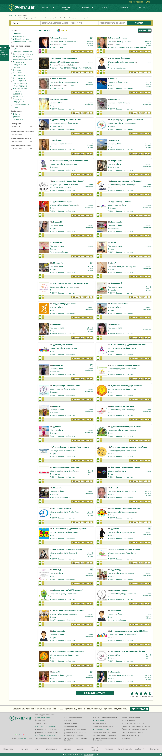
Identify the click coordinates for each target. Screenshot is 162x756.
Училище (54, 450)
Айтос (54, 249)
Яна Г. (113, 263)
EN (24, 735)
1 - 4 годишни (18, 75)
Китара (72, 614)
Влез (149, 1)
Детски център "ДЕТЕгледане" (68, 590)
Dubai (54, 617)
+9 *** (63, 620)
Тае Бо (125, 82)
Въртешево (56, 474)
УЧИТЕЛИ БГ (23, 738)
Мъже (16, 116)
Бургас (111, 392)
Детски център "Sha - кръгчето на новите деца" (74, 283)
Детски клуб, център (58, 123)
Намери (87, 7)
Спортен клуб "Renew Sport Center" (68, 181)
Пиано (65, 205)
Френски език (78, 532)
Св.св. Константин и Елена (62, 188)
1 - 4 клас (16, 67)
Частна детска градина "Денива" (126, 549)
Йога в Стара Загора (26, 18)
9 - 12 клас (16, 72)
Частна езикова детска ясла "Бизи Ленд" (129, 447)
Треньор (111, 82)
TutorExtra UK (125, 749)
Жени (15, 114)
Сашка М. (115, 324)
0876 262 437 (115, 47)
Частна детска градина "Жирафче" (68, 651)
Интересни (51, 749)
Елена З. (56, 406)
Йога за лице (50, 18)
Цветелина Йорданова (120, 58)
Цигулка (72, 205)
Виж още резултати (94, 693)
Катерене (126, 103)
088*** (121, 88)
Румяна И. (57, 222)
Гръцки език (126, 41)
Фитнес (71, 185)
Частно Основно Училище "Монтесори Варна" (73, 447)
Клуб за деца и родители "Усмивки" (127, 120)
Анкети (80, 749)
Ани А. (114, 242)
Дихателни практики (129, 266)
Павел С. (115, 488)
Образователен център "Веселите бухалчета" (73, 160)
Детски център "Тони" (63, 344)
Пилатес (72, 553)
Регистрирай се (135, 1)
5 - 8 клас (16, 70)
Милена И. (58, 263)
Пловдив (55, 167)
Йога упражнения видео (78, 18)
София (64, 44)
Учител (53, 41)
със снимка (17, 119)
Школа (53, 62)
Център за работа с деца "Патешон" (127, 385)
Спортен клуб (55, 185)
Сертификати (17, 62)
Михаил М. (58, 365)
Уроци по (48, 7)
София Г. (57, 324)
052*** (121, 354)
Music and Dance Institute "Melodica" (69, 610)
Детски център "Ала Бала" (123, 406)
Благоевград (114, 167)
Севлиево (55, 147)
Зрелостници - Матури (22, 54)
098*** (121, 211)
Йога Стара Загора (62, 18)
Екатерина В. (59, 631)
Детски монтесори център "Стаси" (126, 426)
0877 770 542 (57, 88)
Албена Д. (57, 140)
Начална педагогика (129, 62)
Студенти (16, 91)
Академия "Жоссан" (120, 590)
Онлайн (16, 33)
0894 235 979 (57, 47)
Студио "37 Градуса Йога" (64, 304)
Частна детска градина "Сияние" (125, 365)
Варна (54, 106)
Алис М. (56, 672)
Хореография (126, 532)
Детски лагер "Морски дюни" (66, 119)
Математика (126, 491)
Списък (44, 30)
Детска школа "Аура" (62, 201)
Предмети (8, 749)
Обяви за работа (94, 749)
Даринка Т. (58, 426)
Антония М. (116, 610)
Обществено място (21, 41)
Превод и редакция (70, 62)
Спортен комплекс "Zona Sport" (67, 467)
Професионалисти (20, 104)
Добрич (112, 126)
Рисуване (133, 430)
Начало (12, 15)
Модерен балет (127, 594)
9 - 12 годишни (18, 80)
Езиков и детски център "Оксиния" (126, 181)
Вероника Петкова (118, 38)
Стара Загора (114, 228)
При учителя (18, 36)
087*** (63, 150)
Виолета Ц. (58, 242)
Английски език (69, 41)
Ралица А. (115, 672)
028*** (121, 190)
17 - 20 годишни (19, 86)
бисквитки (88, 754)
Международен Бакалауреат (21, 60)
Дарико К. (115, 529)
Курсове (66, 8)
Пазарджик (56, 413)
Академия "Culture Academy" (65, 58)
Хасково (54, 392)
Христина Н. (116, 222)
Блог (104, 7)
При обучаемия (20, 39)
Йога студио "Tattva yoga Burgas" (68, 549)
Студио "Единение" (60, 99)
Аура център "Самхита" (121, 201)
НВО (14, 49)
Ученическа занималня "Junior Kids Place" (129, 631)
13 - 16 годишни (19, 83)
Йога (60, 41)
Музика (68, 348)
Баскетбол (77, 123)
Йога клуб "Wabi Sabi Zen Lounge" (126, 467)
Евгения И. (115, 99)
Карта (62, 30)
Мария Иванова (59, 79)
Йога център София (43, 717)
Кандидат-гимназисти (21, 51)
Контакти (154, 749)
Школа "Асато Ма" (119, 304)
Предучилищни (18, 64)
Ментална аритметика (74, 164)
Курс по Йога (99, 720)
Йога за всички (39, 18)
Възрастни (16, 94)
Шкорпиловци (57, 126)
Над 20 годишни (19, 88)
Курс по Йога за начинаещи (46, 726)
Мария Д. (57, 570)
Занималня (112, 123)
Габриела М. (116, 160)
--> (21, 126)
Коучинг (68, 144)
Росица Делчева (59, 38)
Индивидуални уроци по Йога (46, 735)
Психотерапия (127, 675)
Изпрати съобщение (82, 51)
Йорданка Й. (116, 283)
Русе (111, 433)
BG (17, 735)
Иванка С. (57, 488)
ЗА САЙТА (143, 7)
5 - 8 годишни (18, 78)
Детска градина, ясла (116, 348)
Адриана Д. (116, 570)
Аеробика (72, 389)
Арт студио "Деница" (62, 508)
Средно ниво (17, 99)
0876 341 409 (57, 68)
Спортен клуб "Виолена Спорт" (67, 385)
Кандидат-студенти (20, 57)
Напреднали (17, 102)
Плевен (112, 269)
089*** (121, 109)
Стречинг (79, 185)
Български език (69, 82)
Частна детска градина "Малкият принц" (129, 344)
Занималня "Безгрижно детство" (126, 508)
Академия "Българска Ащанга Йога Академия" (132, 651)
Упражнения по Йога (102, 729)
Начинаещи (17, 96)
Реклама (109, 749)
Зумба (71, 512)
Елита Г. (113, 79)
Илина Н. (115, 140)
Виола (77, 614)
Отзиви (124, 7)
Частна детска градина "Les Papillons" (70, 529)
